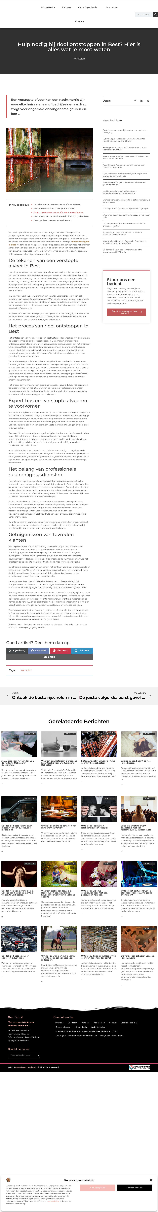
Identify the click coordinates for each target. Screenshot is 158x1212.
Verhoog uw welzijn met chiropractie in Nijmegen (126, 208)
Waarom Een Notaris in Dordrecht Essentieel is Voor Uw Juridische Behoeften (124, 242)
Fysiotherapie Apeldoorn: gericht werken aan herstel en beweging (123, 166)
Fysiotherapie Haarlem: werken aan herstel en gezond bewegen (124, 183)
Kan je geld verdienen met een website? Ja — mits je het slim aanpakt (89, 1035)
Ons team (72, 1023)
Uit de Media (48, 7)
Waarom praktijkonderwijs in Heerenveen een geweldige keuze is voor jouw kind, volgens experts (58, 894)
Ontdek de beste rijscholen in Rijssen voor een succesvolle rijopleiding (16, 828)
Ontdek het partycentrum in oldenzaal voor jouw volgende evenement (136, 893)
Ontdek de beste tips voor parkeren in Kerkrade (15, 957)
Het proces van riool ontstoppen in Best (54, 208)
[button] (150, 1180)
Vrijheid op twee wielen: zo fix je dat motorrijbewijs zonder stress (126, 201)
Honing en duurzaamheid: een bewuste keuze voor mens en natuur (124, 148)
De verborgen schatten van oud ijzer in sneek (137, 957)
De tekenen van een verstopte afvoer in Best (56, 204)
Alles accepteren (98, 1188)
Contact (79, 21)
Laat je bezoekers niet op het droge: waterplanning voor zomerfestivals (119, 192)
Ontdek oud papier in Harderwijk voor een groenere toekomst (98, 957)
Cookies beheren (135, 1188)
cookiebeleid (53, 1201)
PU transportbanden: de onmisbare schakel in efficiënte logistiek (124, 224)
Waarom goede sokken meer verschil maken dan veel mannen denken (125, 157)
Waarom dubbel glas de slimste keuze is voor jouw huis (126, 216)
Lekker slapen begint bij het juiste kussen (135, 762)
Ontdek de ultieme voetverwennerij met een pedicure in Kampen (94, 893)
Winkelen (79, 58)
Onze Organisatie (88, 7)
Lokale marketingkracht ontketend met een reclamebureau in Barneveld (136, 828)
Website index (98, 1027)
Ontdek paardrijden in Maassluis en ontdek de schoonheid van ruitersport (58, 958)
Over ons (59, 1023)
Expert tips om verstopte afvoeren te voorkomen (58, 212)
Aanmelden (112, 7)
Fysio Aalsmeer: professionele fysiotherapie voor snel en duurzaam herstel (125, 174)
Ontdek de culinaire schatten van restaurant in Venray (58, 827)
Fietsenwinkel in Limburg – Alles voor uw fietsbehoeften (98, 762)
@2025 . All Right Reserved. (33, 1067)
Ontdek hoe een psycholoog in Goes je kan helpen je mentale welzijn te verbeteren (17, 893)
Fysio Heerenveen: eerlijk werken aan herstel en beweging (125, 131)
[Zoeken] (155, 14)
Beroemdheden (63, 1027)
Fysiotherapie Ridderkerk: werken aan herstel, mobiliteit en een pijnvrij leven (124, 140)
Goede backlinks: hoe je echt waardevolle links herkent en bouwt (87, 1031)
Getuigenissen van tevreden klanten (52, 220)
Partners (66, 7)
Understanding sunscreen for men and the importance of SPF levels (122, 251)
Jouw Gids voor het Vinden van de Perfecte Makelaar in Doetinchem (122, 233)
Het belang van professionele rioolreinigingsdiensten (61, 216)
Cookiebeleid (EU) (129, 1023)
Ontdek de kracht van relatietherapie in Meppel (94, 827)
